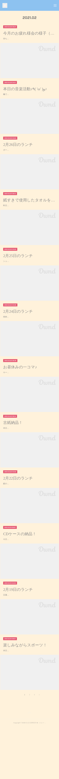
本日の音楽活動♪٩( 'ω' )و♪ (25, 96)
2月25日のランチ (18, 280)
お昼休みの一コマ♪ (20, 398)
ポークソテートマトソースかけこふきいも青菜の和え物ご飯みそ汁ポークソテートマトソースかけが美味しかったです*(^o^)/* (29, 167)
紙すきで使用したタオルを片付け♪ (29, 221)
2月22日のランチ (18, 516)
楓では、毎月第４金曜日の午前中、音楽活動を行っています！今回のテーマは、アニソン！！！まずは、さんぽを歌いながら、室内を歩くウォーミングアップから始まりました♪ (29, 104)
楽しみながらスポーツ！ (25, 694)
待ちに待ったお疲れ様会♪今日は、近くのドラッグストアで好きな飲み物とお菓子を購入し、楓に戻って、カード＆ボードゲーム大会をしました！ (29, 42)
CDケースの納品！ (19, 575)
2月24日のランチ (18, 339)
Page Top (29, 765)
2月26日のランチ (18, 158)
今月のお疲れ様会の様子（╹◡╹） (29, 33)
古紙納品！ (13, 457)
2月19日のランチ (18, 635)
